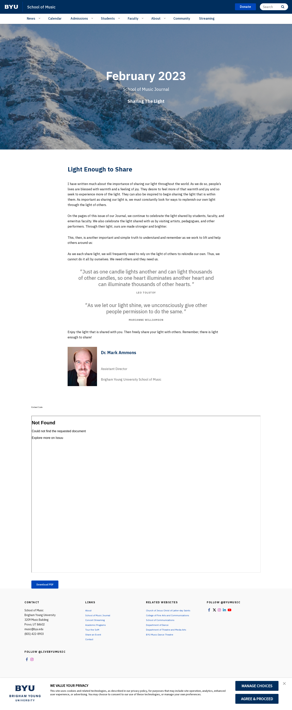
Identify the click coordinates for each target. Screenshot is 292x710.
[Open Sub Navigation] (40, 18)
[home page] (11, 7)
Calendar (55, 18)
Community (181, 18)
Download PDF (49, 585)
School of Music (44, 7)
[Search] (274, 6)
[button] (285, 684)
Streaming (207, 18)
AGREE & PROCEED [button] (257, 699)
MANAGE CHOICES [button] (257, 686)
